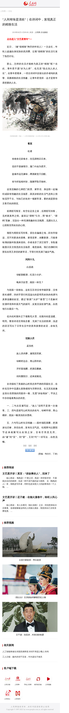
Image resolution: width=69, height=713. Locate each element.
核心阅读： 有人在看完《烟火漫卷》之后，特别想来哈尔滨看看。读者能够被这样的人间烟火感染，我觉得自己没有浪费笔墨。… (29, 508)
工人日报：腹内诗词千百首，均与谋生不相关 (22, 657)
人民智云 (7, 694)
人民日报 (7, 680)
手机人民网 (28, 680)
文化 (10, 11)
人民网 (3, 11)
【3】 (35, 446)
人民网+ (17, 680)
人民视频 (48, 680)
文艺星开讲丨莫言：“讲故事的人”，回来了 (26, 473)
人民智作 (17, 694)
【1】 (25, 446)
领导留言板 (38, 680)
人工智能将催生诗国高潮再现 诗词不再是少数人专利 (25, 652)
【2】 (30, 446)
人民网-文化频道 (41, 32)
